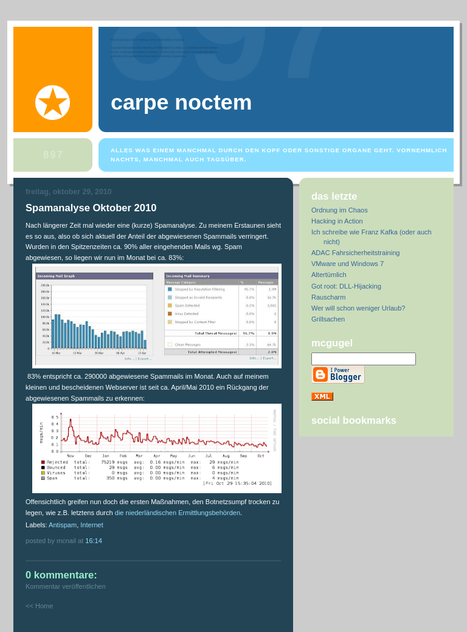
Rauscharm (328, 297)
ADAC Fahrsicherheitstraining (355, 252)
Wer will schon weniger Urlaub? (358, 308)
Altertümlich (329, 274)
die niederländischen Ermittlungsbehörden (177, 512)
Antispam (63, 524)
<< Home (39, 605)
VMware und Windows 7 (347, 263)
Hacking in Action (337, 221)
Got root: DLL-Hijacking (346, 286)
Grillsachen (328, 319)
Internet (91, 524)
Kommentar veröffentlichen (66, 586)
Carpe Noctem (181, 102)
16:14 (93, 540)
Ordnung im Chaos (339, 210)
